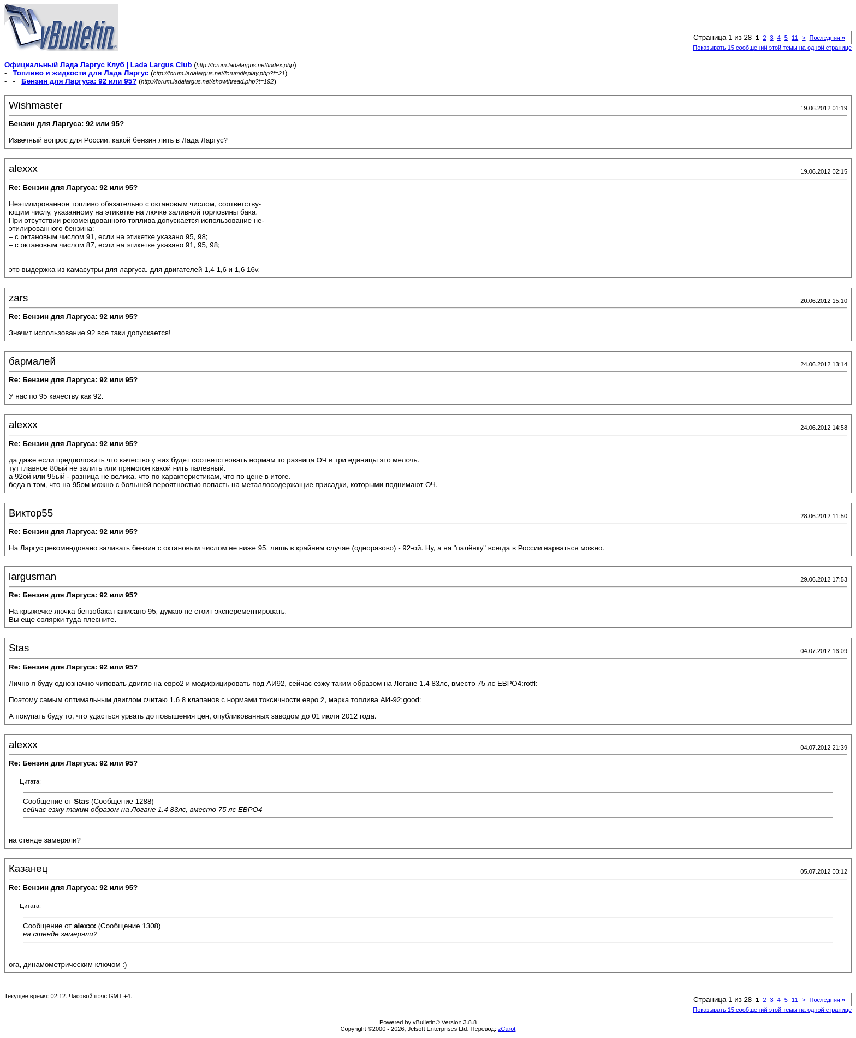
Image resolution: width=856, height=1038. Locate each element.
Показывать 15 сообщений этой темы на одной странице (772, 47)
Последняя (827, 37)
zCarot (506, 1028)
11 (795, 37)
